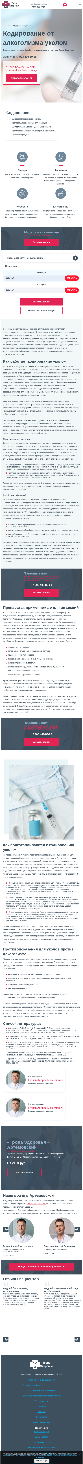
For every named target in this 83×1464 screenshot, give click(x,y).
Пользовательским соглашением (28, 1455)
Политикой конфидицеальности (44, 1455)
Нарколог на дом (41, 1432)
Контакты (41, 1412)
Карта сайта (41, 1417)
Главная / (8, 26)
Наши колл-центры (41, 1422)
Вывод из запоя (41, 1437)
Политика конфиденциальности (41, 1380)
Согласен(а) (41, 1461)
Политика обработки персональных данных (41, 1385)
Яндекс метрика (41, 1401)
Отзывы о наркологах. (36, 1204)
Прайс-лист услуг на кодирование (42, 258)
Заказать (72, 278)
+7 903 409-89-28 (38, 7)
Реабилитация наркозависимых (41, 1447)
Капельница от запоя (41, 1442)
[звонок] (80, 4)
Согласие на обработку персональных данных (41, 1396)
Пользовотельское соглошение (41, 1390)
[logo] (41, 1364)
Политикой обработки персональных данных (58, 1454)
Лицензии (41, 1406)
